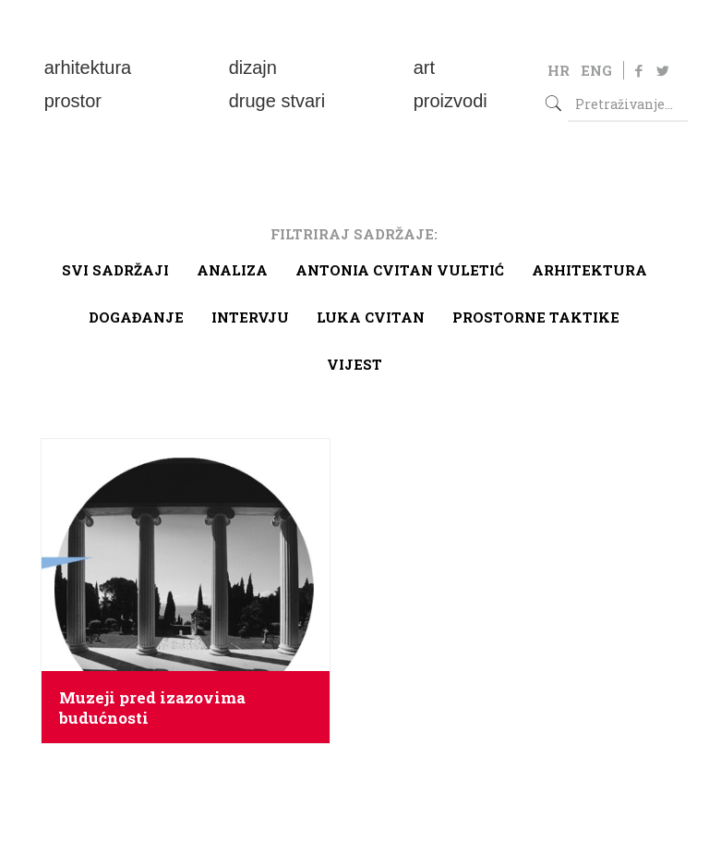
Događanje (136, 317)
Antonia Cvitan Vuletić (399, 270)
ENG (596, 70)
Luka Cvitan (371, 317)
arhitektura (589, 270)
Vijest (354, 364)
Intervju (250, 317)
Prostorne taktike (535, 317)
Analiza (232, 270)
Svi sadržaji (115, 270)
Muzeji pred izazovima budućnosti (152, 708)
